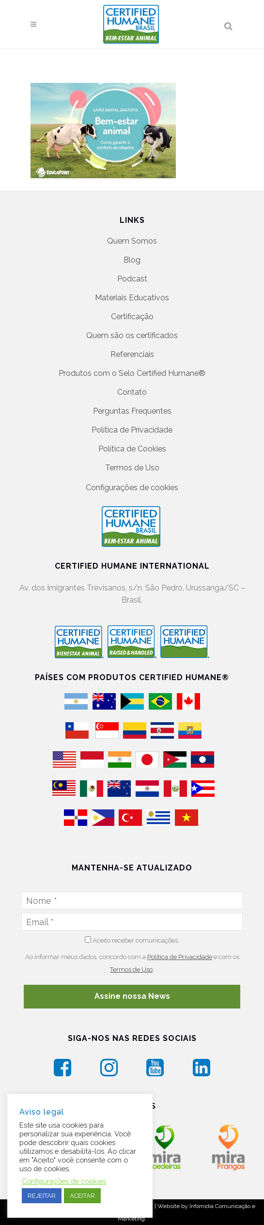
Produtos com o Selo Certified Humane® (132, 373)
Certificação (132, 316)
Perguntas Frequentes (132, 411)
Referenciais (132, 354)
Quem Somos (132, 241)
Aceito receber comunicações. (132, 940)
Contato (132, 392)
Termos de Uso (132, 467)
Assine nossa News (132, 996)
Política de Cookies (132, 448)
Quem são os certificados (132, 335)
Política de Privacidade (132, 429)
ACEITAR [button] (82, 1195)
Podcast (132, 278)
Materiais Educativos (132, 297)
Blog (132, 259)
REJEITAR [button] (42, 1195)
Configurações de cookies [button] (132, 487)
